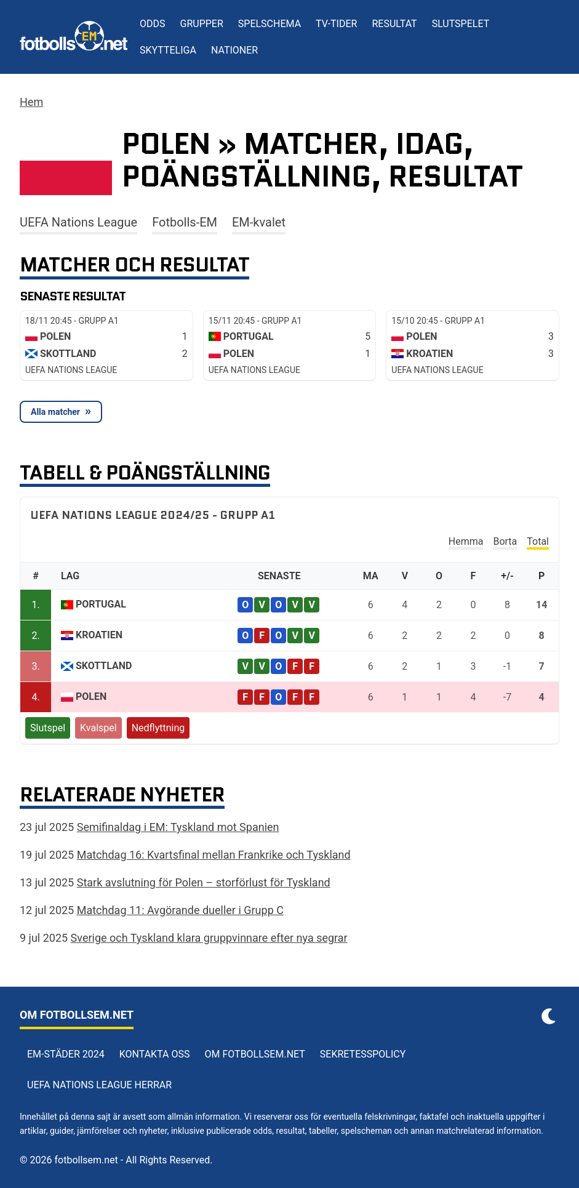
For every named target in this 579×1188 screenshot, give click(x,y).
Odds (153, 24)
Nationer (234, 50)
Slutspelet (461, 24)
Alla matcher (55, 412)
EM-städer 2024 (66, 1054)
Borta (505, 541)
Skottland (104, 666)
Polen (91, 696)
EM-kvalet (259, 222)
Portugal (101, 604)
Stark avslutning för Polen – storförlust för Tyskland (203, 882)
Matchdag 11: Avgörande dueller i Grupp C (180, 910)
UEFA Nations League (78, 222)
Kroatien (99, 635)
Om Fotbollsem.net (255, 1054)
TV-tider (336, 24)
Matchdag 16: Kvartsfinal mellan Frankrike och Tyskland (214, 854)
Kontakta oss (154, 1054)
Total (538, 541)
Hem (31, 101)
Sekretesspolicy (362, 1054)
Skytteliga (168, 50)
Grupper (201, 24)
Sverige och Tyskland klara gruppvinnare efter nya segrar (209, 937)
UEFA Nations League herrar (99, 1085)
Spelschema (269, 24)
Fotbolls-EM (184, 222)
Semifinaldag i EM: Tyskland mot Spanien (178, 827)
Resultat (394, 24)
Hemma (466, 541)
